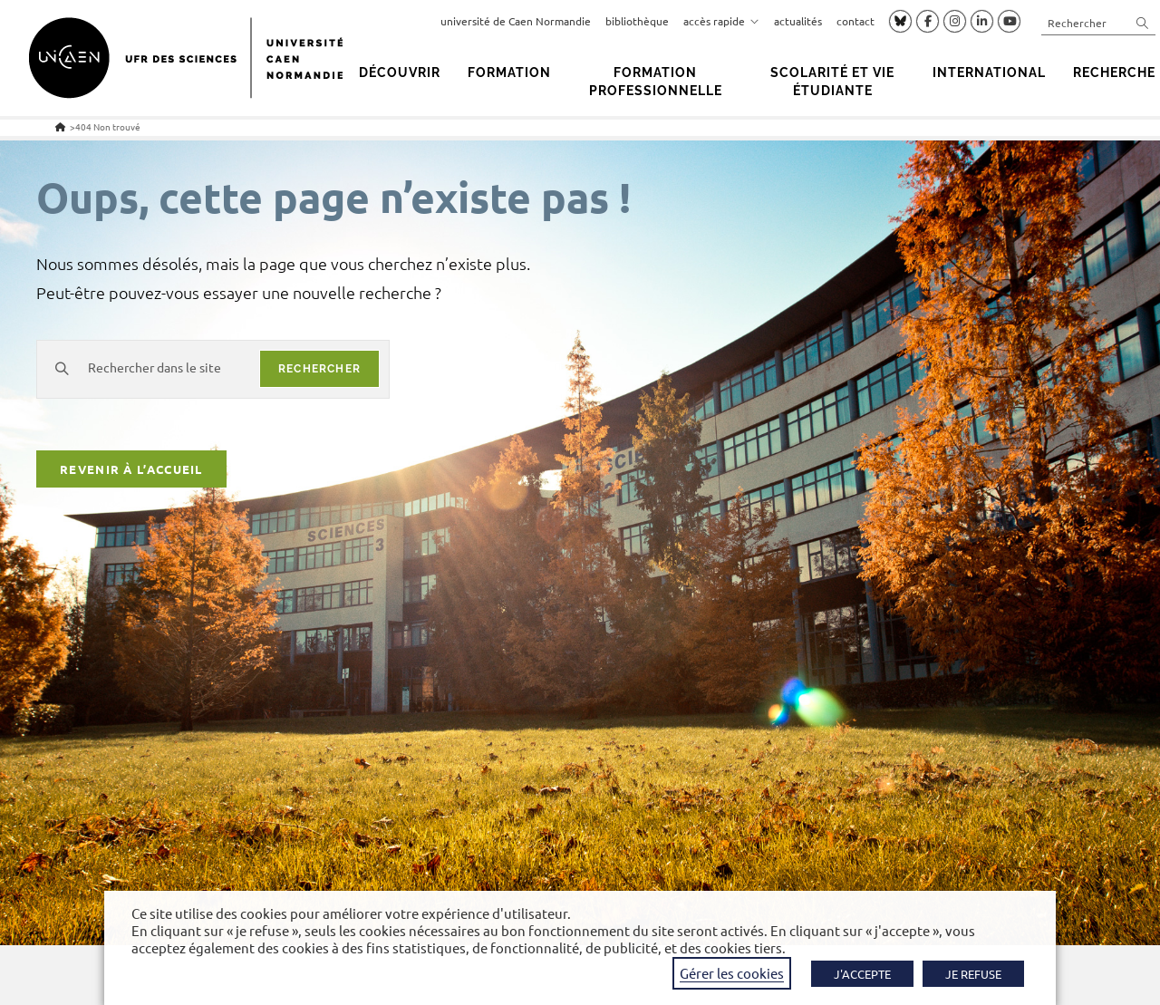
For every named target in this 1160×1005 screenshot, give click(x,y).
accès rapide (721, 21)
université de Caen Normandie (515, 21)
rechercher (319, 368)
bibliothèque (637, 21)
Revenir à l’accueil (131, 471)
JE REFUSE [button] (973, 973)
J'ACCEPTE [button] (862, 973)
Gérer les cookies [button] (732, 972)
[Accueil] (60, 126)
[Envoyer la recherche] (1142, 22)
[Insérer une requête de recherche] (1098, 22)
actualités (798, 21)
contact (855, 21)
